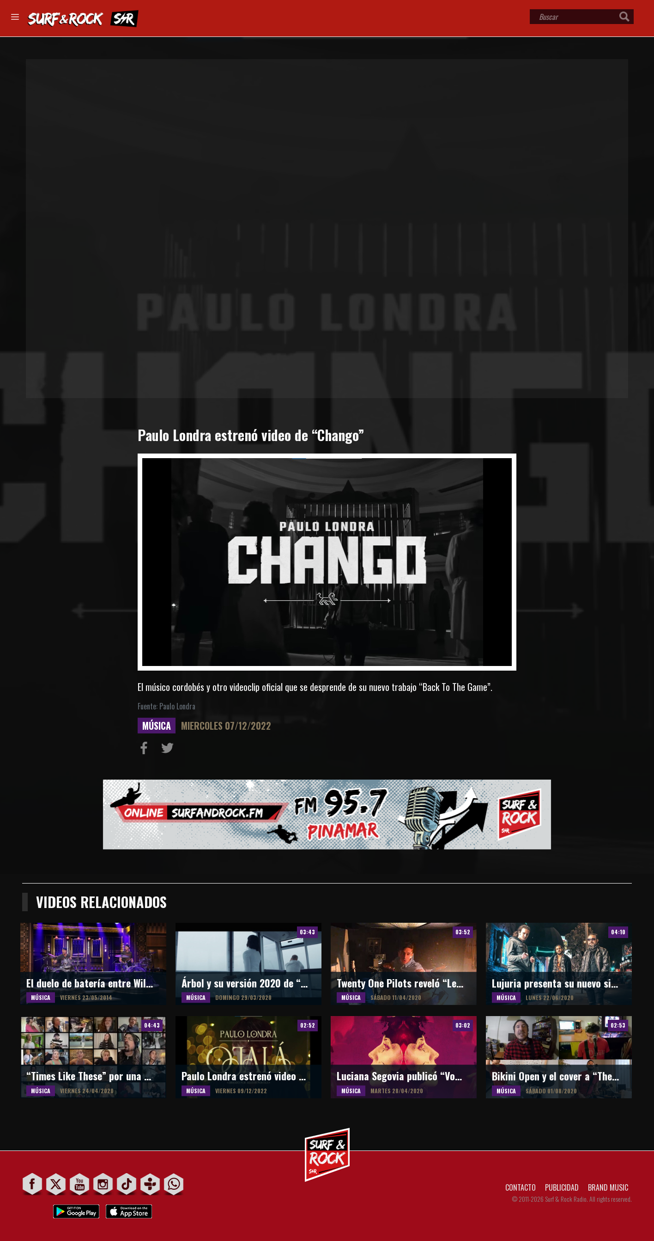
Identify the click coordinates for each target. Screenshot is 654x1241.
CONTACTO (520, 1187)
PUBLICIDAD (562, 1187)
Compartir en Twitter (169, 750)
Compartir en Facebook (146, 750)
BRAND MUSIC (608, 1187)
